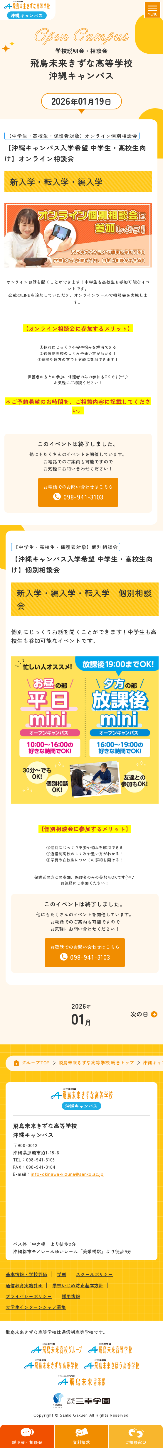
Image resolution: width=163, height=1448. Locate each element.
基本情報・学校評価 (26, 1274)
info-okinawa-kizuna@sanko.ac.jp (67, 1174)
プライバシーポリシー (29, 1296)
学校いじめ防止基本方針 (77, 1285)
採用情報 (71, 1296)
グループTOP (36, 1062)
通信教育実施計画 (24, 1285)
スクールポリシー (94, 1274)
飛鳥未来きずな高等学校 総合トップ (97, 1062)
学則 (61, 1274)
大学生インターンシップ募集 (36, 1307)
